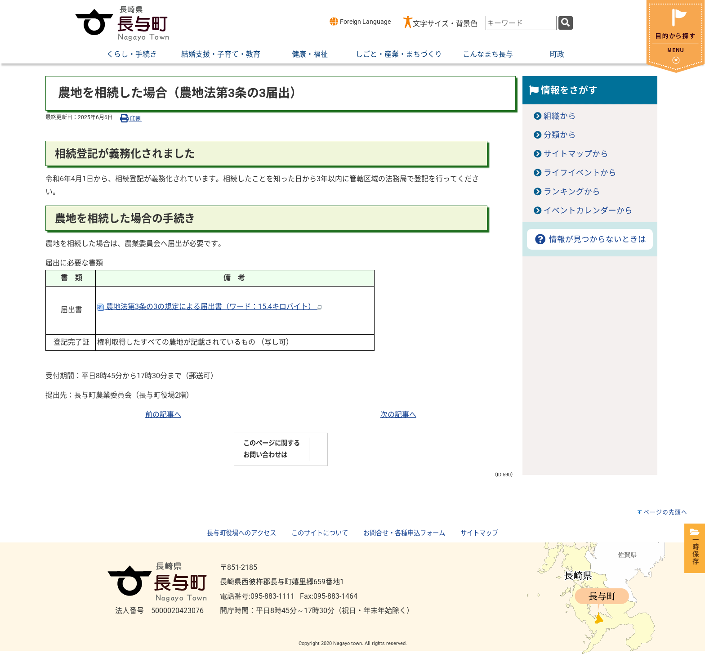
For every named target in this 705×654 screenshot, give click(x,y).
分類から (560, 134)
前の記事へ (163, 414)
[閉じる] (675, 70)
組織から (560, 116)
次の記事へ (398, 414)
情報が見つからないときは (590, 239)
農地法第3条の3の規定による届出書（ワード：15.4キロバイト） (209, 306)
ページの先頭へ (665, 512)
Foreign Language (360, 21)
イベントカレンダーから (588, 210)
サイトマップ (479, 533)
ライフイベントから (580, 172)
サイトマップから (576, 153)
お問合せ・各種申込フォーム (404, 533)
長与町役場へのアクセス (241, 533)
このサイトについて (319, 533)
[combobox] (521, 23)
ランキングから (572, 191)
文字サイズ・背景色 (445, 23)
